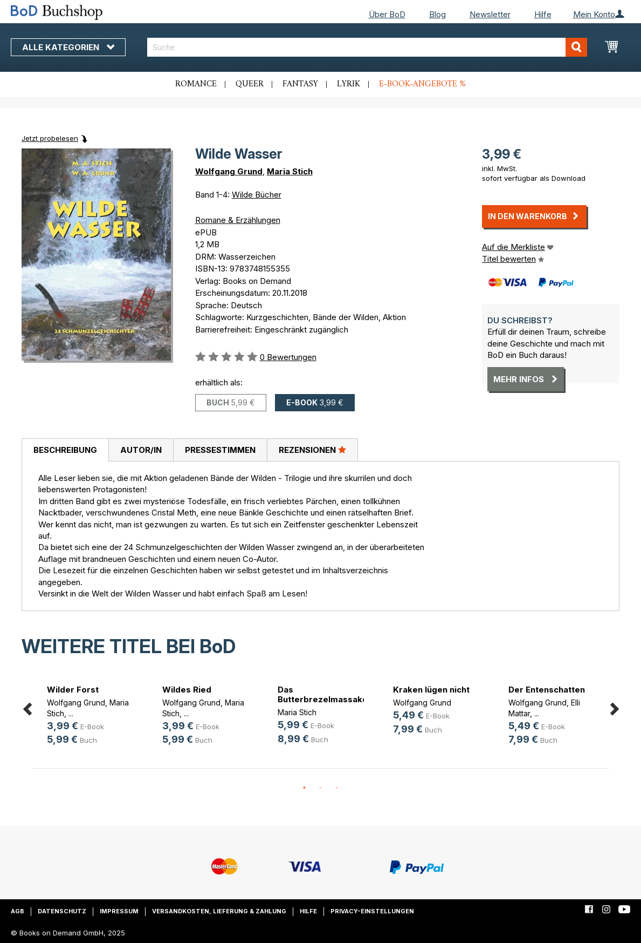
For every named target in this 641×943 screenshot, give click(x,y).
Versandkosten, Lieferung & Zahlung (219, 911)
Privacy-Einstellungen (372, 911)
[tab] (65, 450)
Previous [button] (27, 707)
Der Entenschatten (546, 689)
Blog (437, 14)
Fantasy (300, 84)
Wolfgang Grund (229, 171)
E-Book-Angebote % (422, 84)
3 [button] (337, 788)
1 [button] (304, 788)
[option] (90, 717)
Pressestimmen (220, 450)
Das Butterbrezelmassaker (324, 694)
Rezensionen (312, 450)
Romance (196, 84)
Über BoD (387, 14)
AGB (17, 911)
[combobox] (367, 47)
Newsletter (490, 14)
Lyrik (348, 84)
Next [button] (614, 707)
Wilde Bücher (256, 194)
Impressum (119, 911)
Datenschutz (62, 911)
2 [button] (320, 788)
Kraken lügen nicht (431, 689)
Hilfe (543, 14)
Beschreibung (65, 450)
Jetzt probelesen (50, 138)
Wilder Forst (73, 689)
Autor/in (141, 450)
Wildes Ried (186, 689)
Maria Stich (290, 171)
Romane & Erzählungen (237, 220)
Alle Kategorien (68, 47)
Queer (250, 84)
